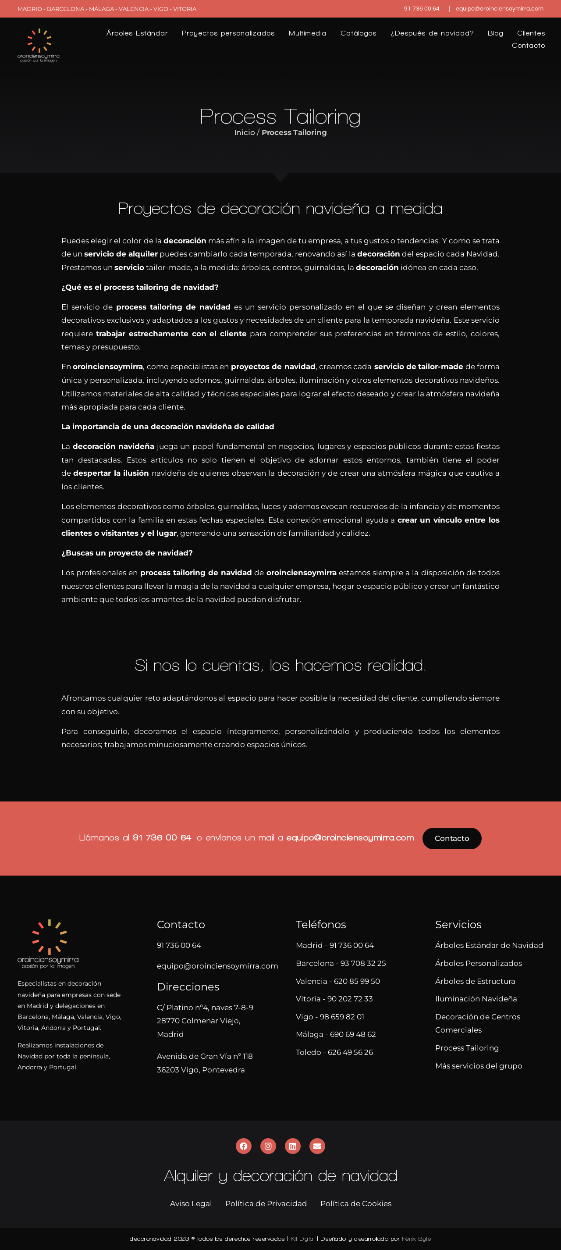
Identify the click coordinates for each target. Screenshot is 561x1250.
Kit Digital (303, 1239)
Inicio (244, 132)
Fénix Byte (416, 1239)
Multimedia (308, 33)
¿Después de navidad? (432, 33)
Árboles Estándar (137, 33)
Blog (495, 33)
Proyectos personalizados (228, 33)
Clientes (531, 33)
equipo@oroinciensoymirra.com (350, 837)
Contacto (528, 45)
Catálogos (358, 33)
